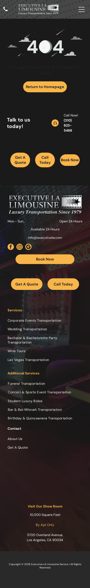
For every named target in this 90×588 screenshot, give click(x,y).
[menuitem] (45, 320)
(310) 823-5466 (68, 125)
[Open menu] (81, 9)
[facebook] (11, 247)
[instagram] (19, 247)
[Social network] (28, 247)
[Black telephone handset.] (5, 11)
